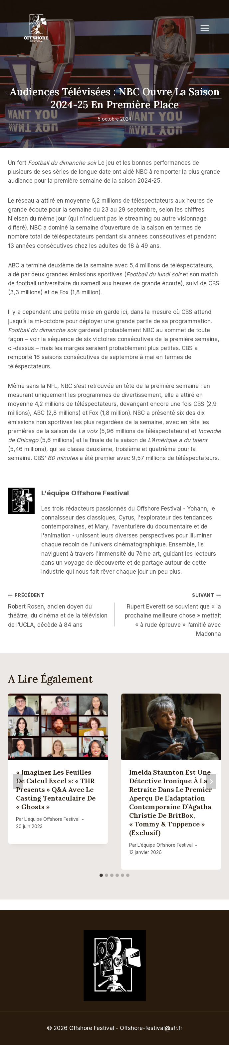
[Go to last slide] (18, 781)
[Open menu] (208, 28)
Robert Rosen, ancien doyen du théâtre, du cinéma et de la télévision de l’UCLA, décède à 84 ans (58, 609)
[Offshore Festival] (36, 28)
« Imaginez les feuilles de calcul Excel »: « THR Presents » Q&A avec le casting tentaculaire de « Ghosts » (56, 789)
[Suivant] (211, 781)
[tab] (101, 875)
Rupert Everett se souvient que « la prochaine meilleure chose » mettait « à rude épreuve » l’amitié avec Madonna (170, 614)
